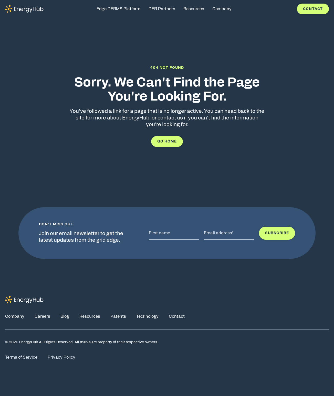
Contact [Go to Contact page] (177, 316)
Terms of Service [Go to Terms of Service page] (21, 357)
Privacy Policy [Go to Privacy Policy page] (61, 357)
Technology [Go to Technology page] (147, 316)
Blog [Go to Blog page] (64, 316)
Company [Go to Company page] (14, 316)
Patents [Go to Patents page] (118, 316)
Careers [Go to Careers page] (42, 316)
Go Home (167, 141)
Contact (313, 9)
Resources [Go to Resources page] (89, 316)
